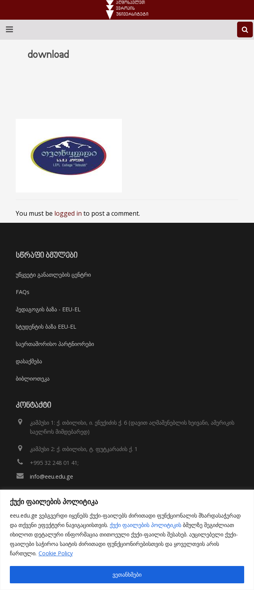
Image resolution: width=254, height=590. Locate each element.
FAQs (22, 292)
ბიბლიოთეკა (33, 378)
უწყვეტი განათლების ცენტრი (53, 274)
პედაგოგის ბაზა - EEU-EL (48, 309)
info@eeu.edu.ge (51, 476)
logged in (68, 213)
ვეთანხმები (127, 574)
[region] (127, 540)
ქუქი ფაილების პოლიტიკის (145, 525)
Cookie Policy (56, 553)
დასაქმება (29, 361)
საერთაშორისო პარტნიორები (55, 344)
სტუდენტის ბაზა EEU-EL (46, 326)
